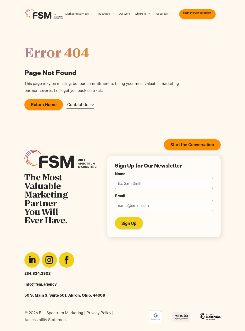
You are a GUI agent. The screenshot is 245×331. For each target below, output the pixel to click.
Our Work (124, 13)
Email (120, 196)
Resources (163, 14)
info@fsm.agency (40, 284)
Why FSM (142, 14)
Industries (106, 14)
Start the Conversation (197, 12)
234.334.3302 (37, 273)
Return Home (43, 105)
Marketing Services (79, 14)
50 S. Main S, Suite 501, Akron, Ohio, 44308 (64, 295)
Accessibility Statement (45, 320)
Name (120, 174)
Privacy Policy (98, 313)
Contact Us (78, 105)
